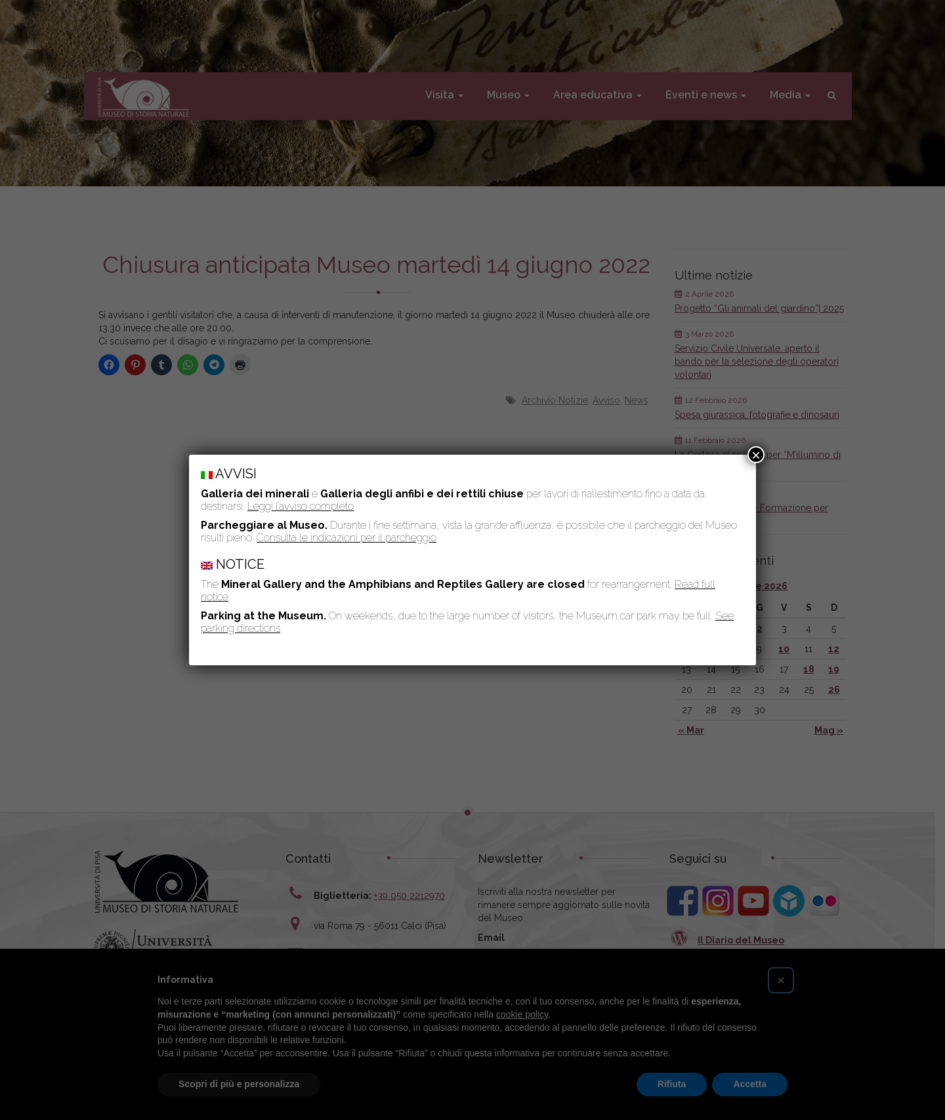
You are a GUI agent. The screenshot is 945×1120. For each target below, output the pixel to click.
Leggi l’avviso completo (300, 506)
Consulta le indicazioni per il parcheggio (346, 537)
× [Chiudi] (756, 454)
